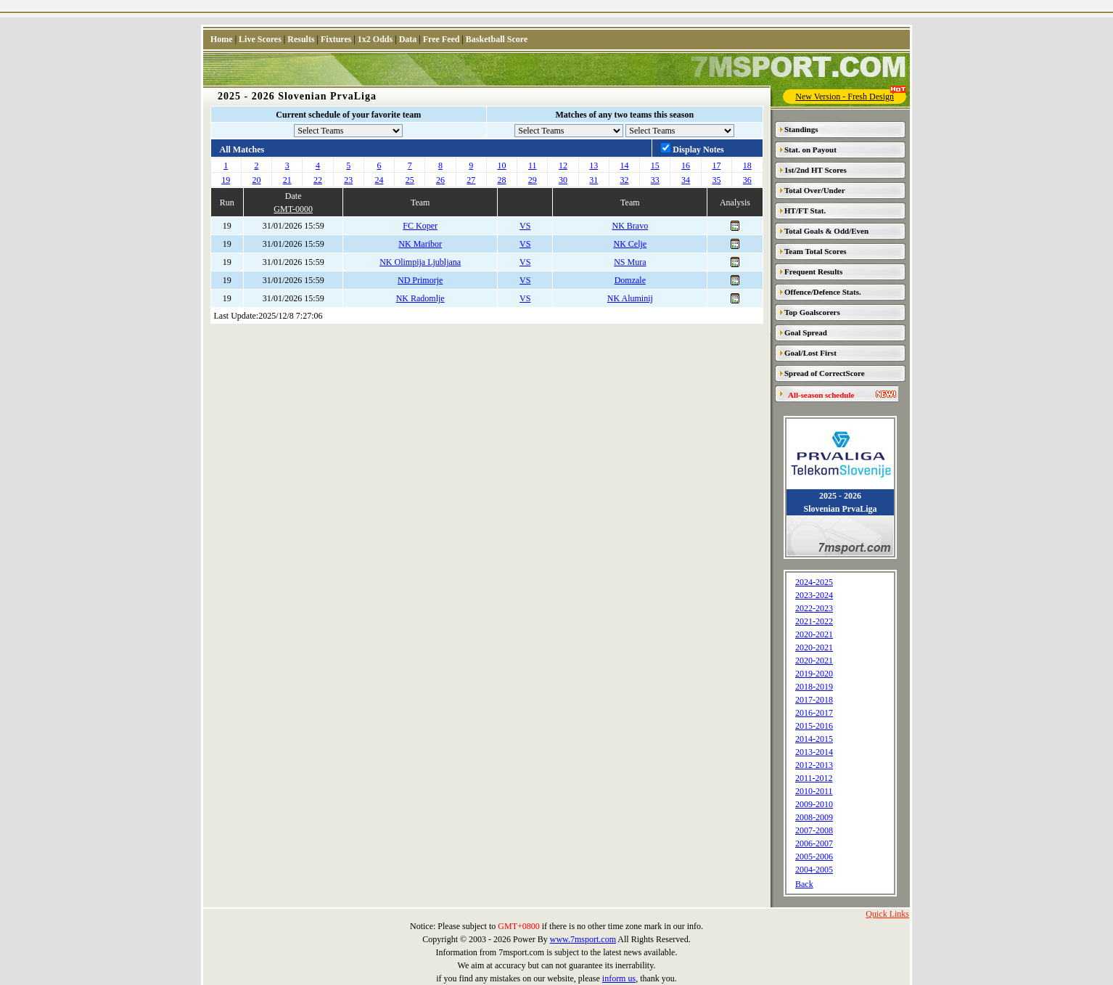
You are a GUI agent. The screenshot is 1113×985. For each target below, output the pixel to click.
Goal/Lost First (810, 352)
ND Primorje (420, 280)
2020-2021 (814, 634)
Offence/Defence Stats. (822, 291)
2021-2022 (814, 621)
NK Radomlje (420, 298)
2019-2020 (814, 674)
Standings (801, 129)
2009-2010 (814, 804)
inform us (619, 978)
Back (804, 884)
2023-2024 (814, 595)
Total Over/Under (814, 190)
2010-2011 (814, 791)
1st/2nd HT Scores (815, 169)
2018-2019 (814, 687)
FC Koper (420, 226)
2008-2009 (814, 817)
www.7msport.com (583, 939)
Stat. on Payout (810, 149)
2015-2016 (814, 726)
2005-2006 (814, 856)
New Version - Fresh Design (850, 95)
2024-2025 (814, 582)
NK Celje (630, 244)
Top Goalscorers (812, 312)
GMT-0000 (293, 209)
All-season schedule (821, 395)
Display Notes (698, 149)
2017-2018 (814, 700)
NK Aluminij (630, 298)
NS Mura (630, 262)
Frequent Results (813, 271)
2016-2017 (814, 713)
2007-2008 (814, 830)
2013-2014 (814, 752)
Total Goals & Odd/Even (826, 230)
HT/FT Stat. (805, 210)
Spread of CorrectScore (824, 373)
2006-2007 (814, 843)
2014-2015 (814, 739)
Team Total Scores (815, 251)
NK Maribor (420, 244)
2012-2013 (814, 765)
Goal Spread (805, 332)
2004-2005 (814, 870)
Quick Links (887, 914)
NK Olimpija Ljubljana (420, 262)
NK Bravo (630, 226)
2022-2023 (814, 608)
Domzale (630, 280)
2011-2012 (814, 778)
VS (524, 226)
